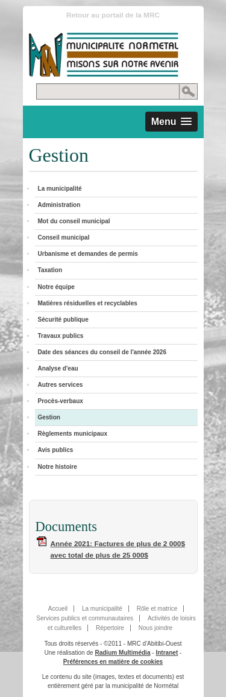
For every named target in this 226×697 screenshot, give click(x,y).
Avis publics (56, 450)
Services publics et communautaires (84, 618)
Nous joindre (155, 628)
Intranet (166, 652)
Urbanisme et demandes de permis (88, 253)
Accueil (57, 608)
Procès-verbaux (60, 401)
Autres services (60, 384)
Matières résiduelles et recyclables (87, 303)
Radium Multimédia (122, 652)
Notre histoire (57, 466)
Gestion (49, 417)
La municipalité (60, 188)
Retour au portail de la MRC (113, 15)
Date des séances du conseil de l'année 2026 (102, 352)
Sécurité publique (63, 319)
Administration (59, 205)
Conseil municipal (64, 237)
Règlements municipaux (73, 433)
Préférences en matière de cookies (113, 661)
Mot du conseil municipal (74, 221)
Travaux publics (61, 336)
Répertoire (110, 628)
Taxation (50, 270)
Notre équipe (56, 287)
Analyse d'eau (58, 368)
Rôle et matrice (157, 608)
